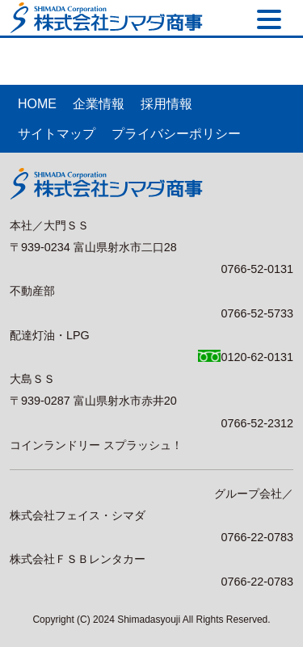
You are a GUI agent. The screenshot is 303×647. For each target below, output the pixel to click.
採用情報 (166, 104)
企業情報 (98, 104)
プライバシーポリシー (176, 134)
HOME (37, 104)
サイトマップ (56, 134)
